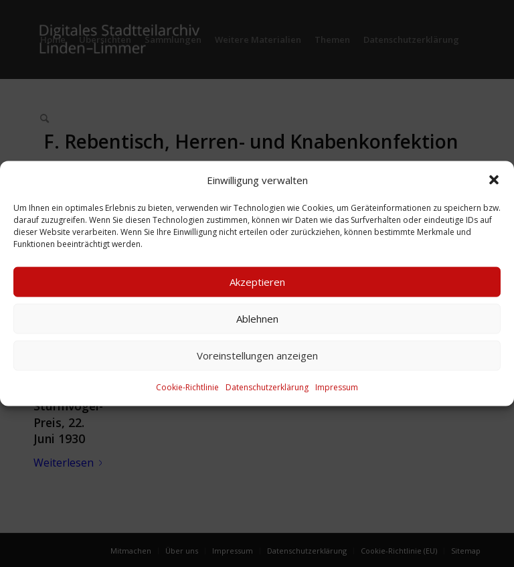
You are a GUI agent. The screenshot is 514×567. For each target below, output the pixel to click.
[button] (494, 179)
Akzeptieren (257, 282)
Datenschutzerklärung (267, 387)
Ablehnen (257, 318)
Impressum (336, 387)
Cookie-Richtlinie (187, 387)
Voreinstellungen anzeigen (257, 355)
